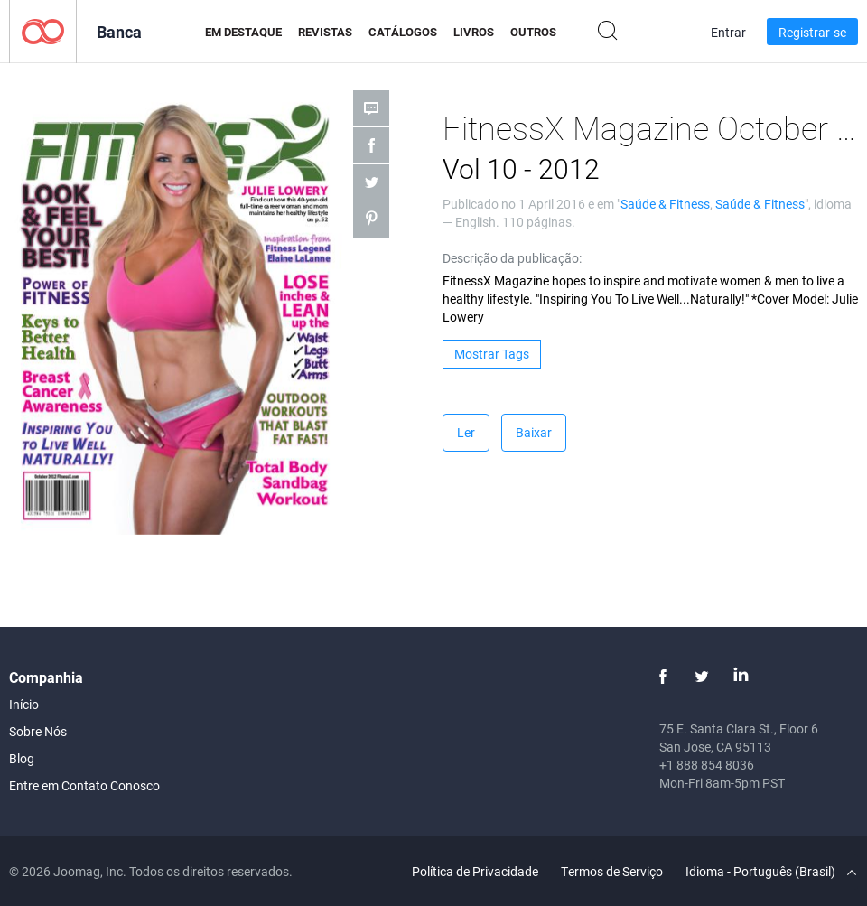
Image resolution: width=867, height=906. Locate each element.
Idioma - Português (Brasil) (770, 871)
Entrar (728, 32)
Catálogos (402, 31)
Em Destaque (243, 31)
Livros (473, 31)
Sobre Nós (38, 731)
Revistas (325, 31)
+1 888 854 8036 (706, 764)
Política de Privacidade (475, 871)
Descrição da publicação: (512, 257)
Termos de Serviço (612, 871)
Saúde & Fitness (665, 203)
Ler (466, 432)
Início (24, 704)
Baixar (534, 432)
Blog (21, 758)
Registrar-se (812, 32)
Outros (533, 31)
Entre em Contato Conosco (84, 785)
